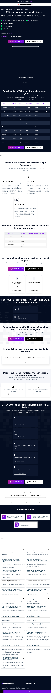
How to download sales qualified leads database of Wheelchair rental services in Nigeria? (11, 518)
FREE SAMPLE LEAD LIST (34, 41)
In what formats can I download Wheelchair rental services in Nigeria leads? (12, 529)
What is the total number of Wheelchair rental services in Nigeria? (12, 507)
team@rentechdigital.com (33, 670)
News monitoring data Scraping (8, 677)
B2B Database (29, 663)
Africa (15, 9)
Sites (27, 652)
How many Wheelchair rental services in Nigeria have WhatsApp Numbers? (11, 556)
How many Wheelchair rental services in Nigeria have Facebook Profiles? (36, 548)
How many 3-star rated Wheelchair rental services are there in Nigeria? (36, 573)
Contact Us (31, 1)
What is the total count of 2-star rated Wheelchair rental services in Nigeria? (10, 582)
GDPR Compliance (30, 656)
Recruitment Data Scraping (7, 675)
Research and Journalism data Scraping (10, 682)
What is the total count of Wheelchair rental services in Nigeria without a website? (11, 565)
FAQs (27, 646)
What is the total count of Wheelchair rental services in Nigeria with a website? (37, 556)
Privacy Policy (29, 659)
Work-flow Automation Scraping (8, 684)
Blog (27, 650)
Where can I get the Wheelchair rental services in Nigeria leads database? (35, 507)
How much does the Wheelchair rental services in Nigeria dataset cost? (36, 529)
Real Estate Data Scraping (7, 669)
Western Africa (20, 9)
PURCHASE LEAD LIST (16, 41)
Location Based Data (31, 661)
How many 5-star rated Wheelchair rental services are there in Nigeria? (36, 565)
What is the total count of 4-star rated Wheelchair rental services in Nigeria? (10, 573)
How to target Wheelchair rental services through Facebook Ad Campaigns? (11, 591)
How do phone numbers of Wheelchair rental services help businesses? (37, 602)
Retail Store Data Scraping (7, 679)
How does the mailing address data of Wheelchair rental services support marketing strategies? (10, 616)
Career (27, 648)
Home (27, 644)
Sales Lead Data (5, 671)
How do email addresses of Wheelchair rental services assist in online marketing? (11, 602)
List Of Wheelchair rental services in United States (36, 351)
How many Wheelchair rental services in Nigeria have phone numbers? (11, 539)
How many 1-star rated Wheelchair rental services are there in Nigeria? (36, 582)
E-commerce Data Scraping (7, 673)
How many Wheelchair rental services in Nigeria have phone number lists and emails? (12, 548)
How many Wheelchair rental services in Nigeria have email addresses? (36, 539)
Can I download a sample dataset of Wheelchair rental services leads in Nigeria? (37, 518)
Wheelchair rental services (6, 9)
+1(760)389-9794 (31, 669)
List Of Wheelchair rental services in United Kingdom (13, 351)
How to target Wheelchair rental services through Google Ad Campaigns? (36, 591)
